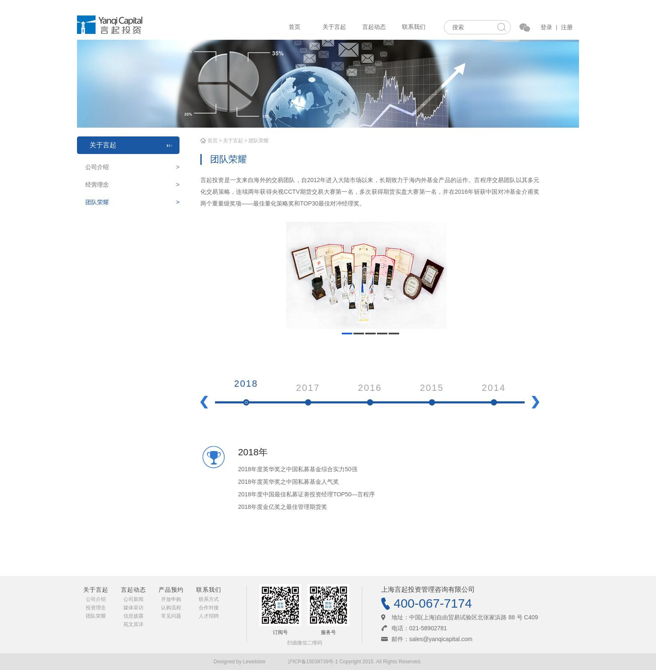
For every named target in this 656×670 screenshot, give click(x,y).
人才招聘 (209, 616)
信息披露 (133, 616)
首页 (294, 26)
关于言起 (334, 26)
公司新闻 (133, 599)
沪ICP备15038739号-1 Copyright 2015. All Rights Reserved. (355, 662)
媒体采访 (133, 608)
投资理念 (96, 608)
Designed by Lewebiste (240, 662)
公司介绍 (132, 167)
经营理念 (132, 184)
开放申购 (171, 599)
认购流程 (171, 608)
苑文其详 (133, 624)
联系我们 (413, 26)
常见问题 (171, 616)
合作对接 (209, 608)
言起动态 (374, 26)
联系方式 (209, 599)
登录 (546, 27)
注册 (567, 27)
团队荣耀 (132, 202)
